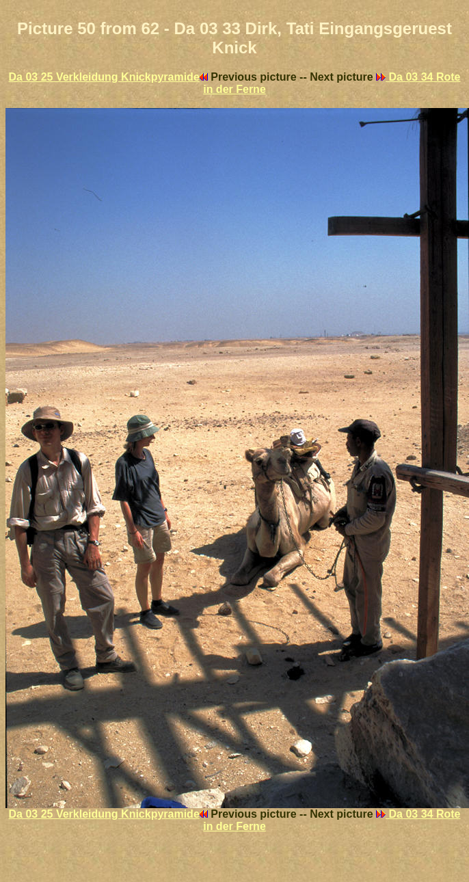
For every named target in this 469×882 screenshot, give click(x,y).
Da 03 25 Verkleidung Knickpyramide (108, 77)
